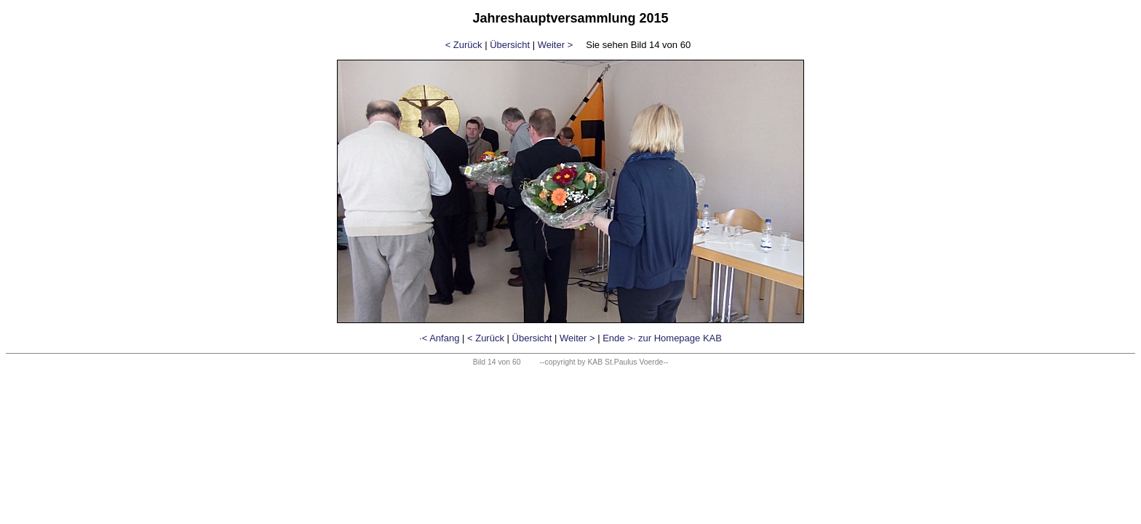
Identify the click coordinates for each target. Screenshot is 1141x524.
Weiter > (555, 44)
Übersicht (510, 44)
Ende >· (619, 338)
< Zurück (463, 44)
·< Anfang (439, 338)
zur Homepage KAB (680, 338)
